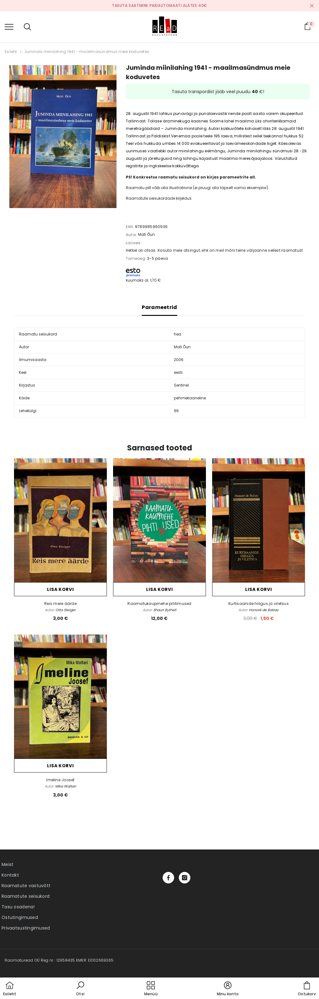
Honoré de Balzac (264, 609)
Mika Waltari (65, 786)
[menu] (9, 26)
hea (177, 334)
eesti (178, 372)
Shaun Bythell (164, 609)
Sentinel (181, 385)
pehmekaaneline (190, 398)
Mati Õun (146, 234)
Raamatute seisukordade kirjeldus (159, 198)
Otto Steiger (65, 609)
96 (176, 410)
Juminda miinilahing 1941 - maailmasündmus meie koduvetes (86, 51)
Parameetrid (159, 307)
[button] (80, 989)
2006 (178, 359)
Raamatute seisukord (26, 896)
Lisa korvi (60, 589)
